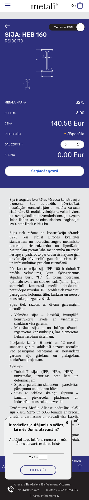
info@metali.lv (50, 496)
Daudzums (14, 144)
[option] (44, 62)
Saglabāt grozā (44, 171)
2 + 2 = (34, 457)
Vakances (75, 460)
